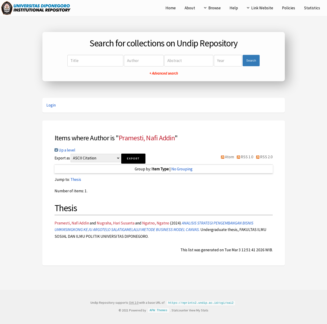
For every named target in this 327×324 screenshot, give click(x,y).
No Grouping (182, 169)
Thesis (75, 179)
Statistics (312, 7)
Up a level (65, 150)
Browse (214, 7)
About (190, 7)
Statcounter (180, 310)
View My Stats (198, 310)
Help (234, 7)
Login (51, 105)
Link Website (262, 7)
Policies (288, 7)
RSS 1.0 (244, 156)
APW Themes (158, 310)
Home (170, 7)
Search (251, 60)
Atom (226, 156)
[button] (133, 159)
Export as (62, 158)
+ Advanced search (163, 73)
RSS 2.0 (263, 156)
